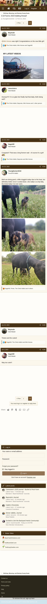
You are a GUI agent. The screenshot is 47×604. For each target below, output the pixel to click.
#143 (43, 140)
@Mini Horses (6, 41)
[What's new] (40, 8)
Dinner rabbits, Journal (14, 513)
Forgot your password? (10, 466)
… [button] (26, 23)
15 (30, 23)
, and (19, 45)
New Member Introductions (14, 525)
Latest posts (10, 486)
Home (3, 593)
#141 (43, 28)
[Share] (40, 28)
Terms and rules (6, 582)
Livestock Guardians (12, 509)
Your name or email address (12, 451)
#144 (43, 166)
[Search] (44, 8)
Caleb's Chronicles (12, 505)
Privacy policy (5, 585)
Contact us (4, 578)
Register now (31, 477)
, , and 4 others (19, 288)
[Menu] (2, 8)
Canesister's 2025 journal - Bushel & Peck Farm (22, 489)
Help (2, 589)
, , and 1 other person (24, 103)
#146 (43, 349)
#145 (43, 325)
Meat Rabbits (10, 517)
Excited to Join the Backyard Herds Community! (22, 521)
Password (5, 459)
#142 (43, 84)
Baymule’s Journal (12, 497)
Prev (19, 23)
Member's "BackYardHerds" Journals (17, 494)
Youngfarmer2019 (8, 19)
